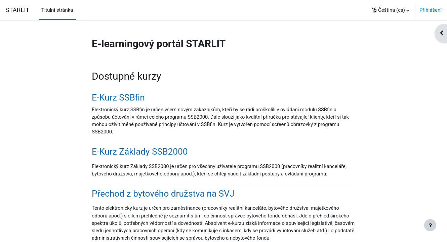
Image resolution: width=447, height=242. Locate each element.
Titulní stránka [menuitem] (57, 10)
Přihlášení (430, 10)
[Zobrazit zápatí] (430, 225)
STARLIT (17, 10)
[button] (390, 10)
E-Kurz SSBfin (118, 98)
